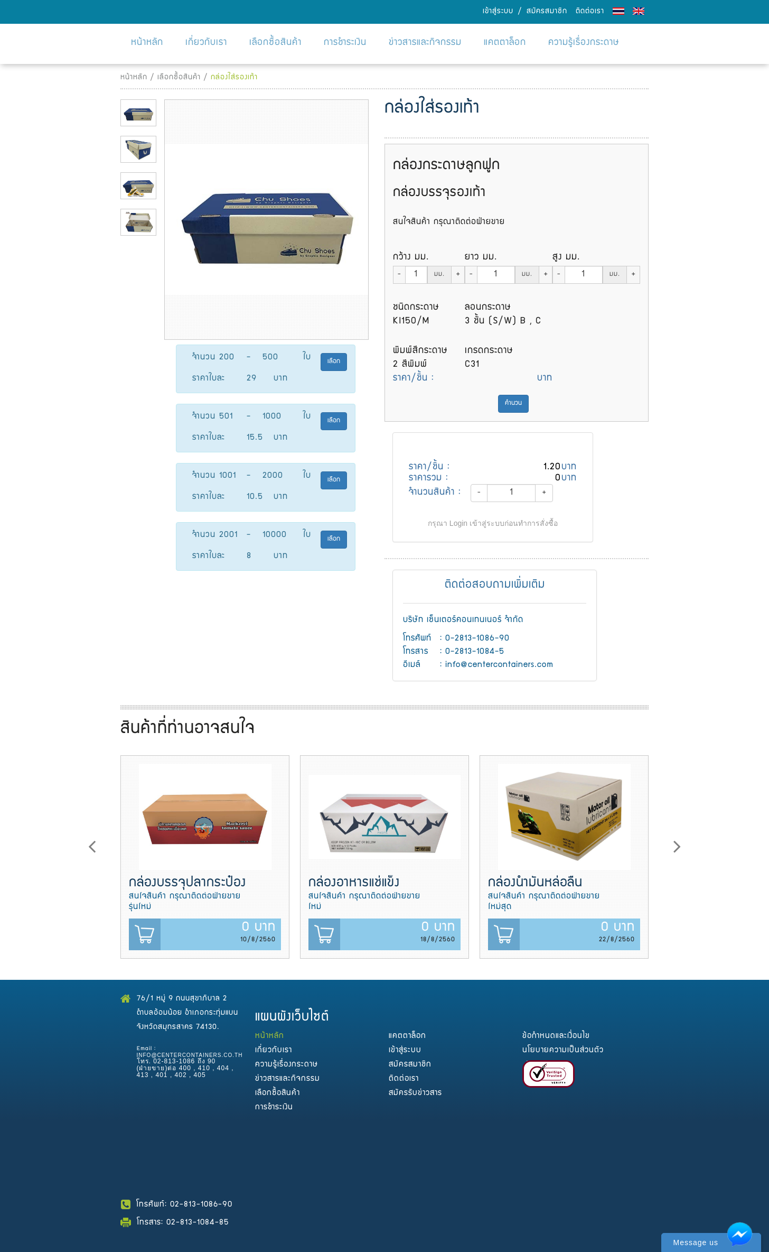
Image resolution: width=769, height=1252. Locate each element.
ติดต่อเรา (590, 11)
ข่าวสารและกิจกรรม (425, 43)
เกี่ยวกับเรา (206, 43)
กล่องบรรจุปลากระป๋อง (187, 883)
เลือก (333, 362)
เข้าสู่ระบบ (498, 11)
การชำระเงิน (345, 43)
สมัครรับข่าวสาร (415, 1093)
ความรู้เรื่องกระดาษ (584, 43)
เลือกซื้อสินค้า (275, 43)
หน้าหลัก (147, 43)
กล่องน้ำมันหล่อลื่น (535, 883)
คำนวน (513, 403)
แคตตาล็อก (505, 43)
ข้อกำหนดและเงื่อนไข (556, 1036)
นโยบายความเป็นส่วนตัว (563, 1050)
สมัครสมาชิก (547, 11)
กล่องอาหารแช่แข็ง (354, 883)
